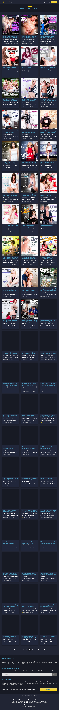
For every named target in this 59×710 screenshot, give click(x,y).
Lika (41, 197)
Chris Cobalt (24, 355)
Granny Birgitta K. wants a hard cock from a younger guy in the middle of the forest (48, 512)
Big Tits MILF (43, 389)
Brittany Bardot (25, 418)
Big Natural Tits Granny (46, 231)
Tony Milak (35, 639)
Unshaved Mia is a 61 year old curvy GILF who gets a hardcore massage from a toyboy (48, 69)
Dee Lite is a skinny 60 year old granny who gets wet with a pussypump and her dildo (29, 101)
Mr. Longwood (33, 165)
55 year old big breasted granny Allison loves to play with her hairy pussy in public (29, 448)
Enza (4, 481)
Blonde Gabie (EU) (14, 450)
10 (38, 649)
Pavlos (48, 102)
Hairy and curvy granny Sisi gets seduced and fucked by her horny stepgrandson (48, 606)
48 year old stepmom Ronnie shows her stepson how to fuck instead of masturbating (29, 227)
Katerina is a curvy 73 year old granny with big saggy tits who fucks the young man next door (10, 385)
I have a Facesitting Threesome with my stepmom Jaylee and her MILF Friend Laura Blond (29, 606)
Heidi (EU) (5, 197)
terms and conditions (32, 701)
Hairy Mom (5, 483)
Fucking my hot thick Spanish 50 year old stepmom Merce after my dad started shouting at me (10, 259)
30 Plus (4, 41)
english (21, 695)
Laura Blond (30, 608)
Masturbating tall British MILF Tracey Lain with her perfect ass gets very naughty (10, 638)
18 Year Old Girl (50, 199)
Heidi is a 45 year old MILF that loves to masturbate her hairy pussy (10, 195)
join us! (54, 2)
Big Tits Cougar (33, 452)
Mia (50, 71)
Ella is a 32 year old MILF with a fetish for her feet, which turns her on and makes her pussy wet (10, 227)
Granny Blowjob (6, 389)
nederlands (27, 695)
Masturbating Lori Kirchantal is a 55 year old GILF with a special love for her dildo (29, 480)
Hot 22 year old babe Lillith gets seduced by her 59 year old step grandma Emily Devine (48, 37)
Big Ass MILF (6, 547)
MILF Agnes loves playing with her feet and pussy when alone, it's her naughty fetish (10, 290)
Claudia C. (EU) (25, 71)
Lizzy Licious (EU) (54, 418)
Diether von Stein (7, 355)
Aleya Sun (5, 323)
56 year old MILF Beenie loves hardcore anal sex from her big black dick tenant (29, 164)
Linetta (23, 292)
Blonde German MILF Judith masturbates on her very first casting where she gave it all (29, 575)
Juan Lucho (34, 418)
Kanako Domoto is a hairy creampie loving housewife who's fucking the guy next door (10, 164)
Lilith (50, 39)
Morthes (5, 418)
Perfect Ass (5, 641)
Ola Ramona (33, 387)
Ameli (4, 102)
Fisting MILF (43, 167)
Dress (32, 73)
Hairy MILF (5, 199)
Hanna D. (42, 544)
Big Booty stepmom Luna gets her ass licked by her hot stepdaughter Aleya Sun (10, 322)
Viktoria (42, 229)
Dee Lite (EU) (25, 102)
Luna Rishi (30, 292)
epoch (21, 689)
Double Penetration (45, 420)
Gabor (47, 292)
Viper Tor (49, 229)
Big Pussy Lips (32, 547)
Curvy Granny (43, 73)
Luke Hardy (51, 260)
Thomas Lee (11, 481)
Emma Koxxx (6, 544)
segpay (25, 689)
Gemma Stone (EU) (26, 639)
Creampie (5, 167)
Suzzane (42, 576)
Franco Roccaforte (26, 260)
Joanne (18, 102)
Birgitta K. (48, 513)
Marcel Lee (24, 39)
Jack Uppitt (5, 513)
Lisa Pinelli (24, 513)
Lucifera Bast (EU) (26, 544)
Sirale (32, 197)
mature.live (24, 2)
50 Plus (30, 41)
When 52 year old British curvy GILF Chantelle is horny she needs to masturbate (29, 132)
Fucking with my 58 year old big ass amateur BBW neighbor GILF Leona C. (48, 132)
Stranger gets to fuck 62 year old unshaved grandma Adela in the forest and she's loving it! (48, 290)
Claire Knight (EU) (34, 355)
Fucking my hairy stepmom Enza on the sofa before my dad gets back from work (10, 480)
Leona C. (42, 134)
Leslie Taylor (50, 134)
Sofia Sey (42, 639)
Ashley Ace (5, 450)
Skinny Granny (25, 104)
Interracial (24, 262)
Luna (11, 323)
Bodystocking (51, 357)
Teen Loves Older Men (45, 325)
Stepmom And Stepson (45, 104)
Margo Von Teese (49, 197)
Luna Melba (13, 513)
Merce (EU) (11, 260)
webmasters (31, 689)
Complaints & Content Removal (29, 704)
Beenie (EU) (24, 165)
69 (26, 294)
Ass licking (5, 325)
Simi (10, 418)
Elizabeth (15, 355)
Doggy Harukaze (7, 165)
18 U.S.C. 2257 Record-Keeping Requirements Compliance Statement (29, 699)
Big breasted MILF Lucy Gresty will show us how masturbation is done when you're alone (47, 385)
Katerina (10, 387)
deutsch (32, 695)
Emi (41, 165)
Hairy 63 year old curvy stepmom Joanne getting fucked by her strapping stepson (48, 101)
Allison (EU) (24, 450)
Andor (41, 513)
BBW (33, 136)
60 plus (49, 73)
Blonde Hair (32, 578)
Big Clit (27, 547)
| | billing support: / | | (19, 689)
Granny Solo (24, 483)
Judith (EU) (24, 576)
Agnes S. (5, 292)
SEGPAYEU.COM (26, 702)
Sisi (50, 608)
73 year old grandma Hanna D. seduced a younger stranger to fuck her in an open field (47, 543)
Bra (26, 73)
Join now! (48, 689)
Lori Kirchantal (25, 481)
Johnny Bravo (43, 418)
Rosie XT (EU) (6, 608)
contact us (9, 689)
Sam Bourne (50, 481)
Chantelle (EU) (25, 134)
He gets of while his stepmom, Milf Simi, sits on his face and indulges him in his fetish (10, 417)
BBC (32, 262)
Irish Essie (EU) (15, 39)
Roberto (47, 165)
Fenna (23, 323)
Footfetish (5, 231)
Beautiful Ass (12, 41)
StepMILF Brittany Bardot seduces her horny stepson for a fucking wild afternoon (29, 417)
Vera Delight (16, 71)
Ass (7, 41)
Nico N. (50, 323)
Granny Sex (43, 515)
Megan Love (24, 387)
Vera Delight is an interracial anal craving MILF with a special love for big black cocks (10, 69)
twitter (35, 689)
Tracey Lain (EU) (6, 639)
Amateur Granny (44, 136)
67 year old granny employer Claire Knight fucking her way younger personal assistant (29, 353)
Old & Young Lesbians (45, 41)
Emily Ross (43, 323)
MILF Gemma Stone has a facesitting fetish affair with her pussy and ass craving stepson (29, 638)
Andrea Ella (5, 229)
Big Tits (27, 452)
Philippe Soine (15, 576)
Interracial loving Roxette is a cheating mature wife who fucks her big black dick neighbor (29, 259)
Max (4, 134)
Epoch (18, 702)
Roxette (35, 260)
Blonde (27, 578)
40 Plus (4, 73)
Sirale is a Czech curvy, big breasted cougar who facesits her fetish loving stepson (29, 195)
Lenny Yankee (25, 229)
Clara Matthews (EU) (45, 355)
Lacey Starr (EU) (44, 450)
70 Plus (12, 389)
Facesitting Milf (25, 199)
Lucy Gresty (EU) (44, 387)
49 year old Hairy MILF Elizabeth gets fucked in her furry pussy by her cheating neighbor (10, 353)
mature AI (31, 2)
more (18, 2)
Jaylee (23, 608)
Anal (8, 73)
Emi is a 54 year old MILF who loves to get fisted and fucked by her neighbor (48, 164)
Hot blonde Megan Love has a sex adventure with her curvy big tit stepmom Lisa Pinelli (29, 512)
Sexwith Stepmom (26, 420)
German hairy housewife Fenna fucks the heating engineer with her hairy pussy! (29, 322)
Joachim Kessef (6, 71)
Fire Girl (42, 481)
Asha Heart (43, 260)
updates (13, 2)
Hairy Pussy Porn (26, 325)
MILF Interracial (6, 136)
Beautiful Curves (31, 294)
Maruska (31, 39)
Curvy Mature (25, 41)
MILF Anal (24, 167)
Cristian (4, 260)
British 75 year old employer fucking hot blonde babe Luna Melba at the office (10, 512)
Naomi (9, 134)
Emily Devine (43, 39)
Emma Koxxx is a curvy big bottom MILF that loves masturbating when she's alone (10, 543)
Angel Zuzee (11, 102)
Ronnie (32, 229)
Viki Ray (49, 639)
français (37, 695)
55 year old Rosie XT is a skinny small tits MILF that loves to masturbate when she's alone (10, 606)
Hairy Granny (43, 610)
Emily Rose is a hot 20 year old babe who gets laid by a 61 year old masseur (48, 322)
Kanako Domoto (17, 165)
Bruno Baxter (43, 71)
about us (4, 689)
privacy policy (43, 701)
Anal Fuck (11, 73)
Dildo (29, 73)
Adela (41, 292)
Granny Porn (43, 294)
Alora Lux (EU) (6, 39)
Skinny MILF (5, 610)
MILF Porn (42, 262)
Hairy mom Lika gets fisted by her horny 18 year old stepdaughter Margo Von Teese (48, 195)
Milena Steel (36, 544)
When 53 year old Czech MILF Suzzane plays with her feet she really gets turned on (48, 575)
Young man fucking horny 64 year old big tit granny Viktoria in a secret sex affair (48, 227)
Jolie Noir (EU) (6, 576)
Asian (13, 167)
